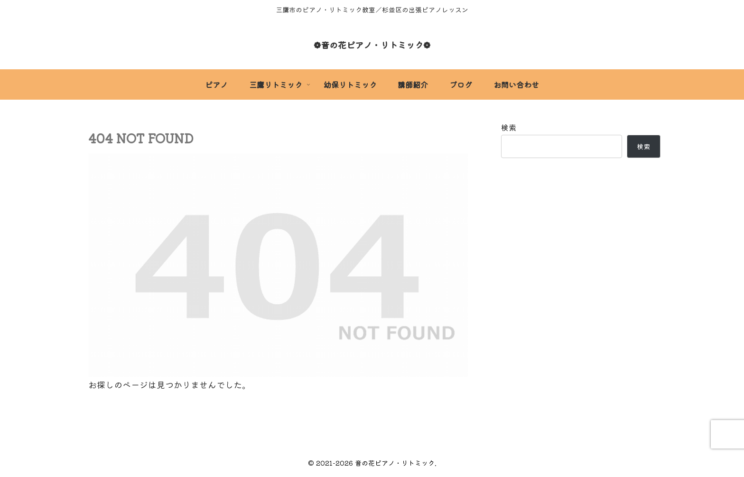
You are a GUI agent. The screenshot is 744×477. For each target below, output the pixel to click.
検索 (508, 127)
